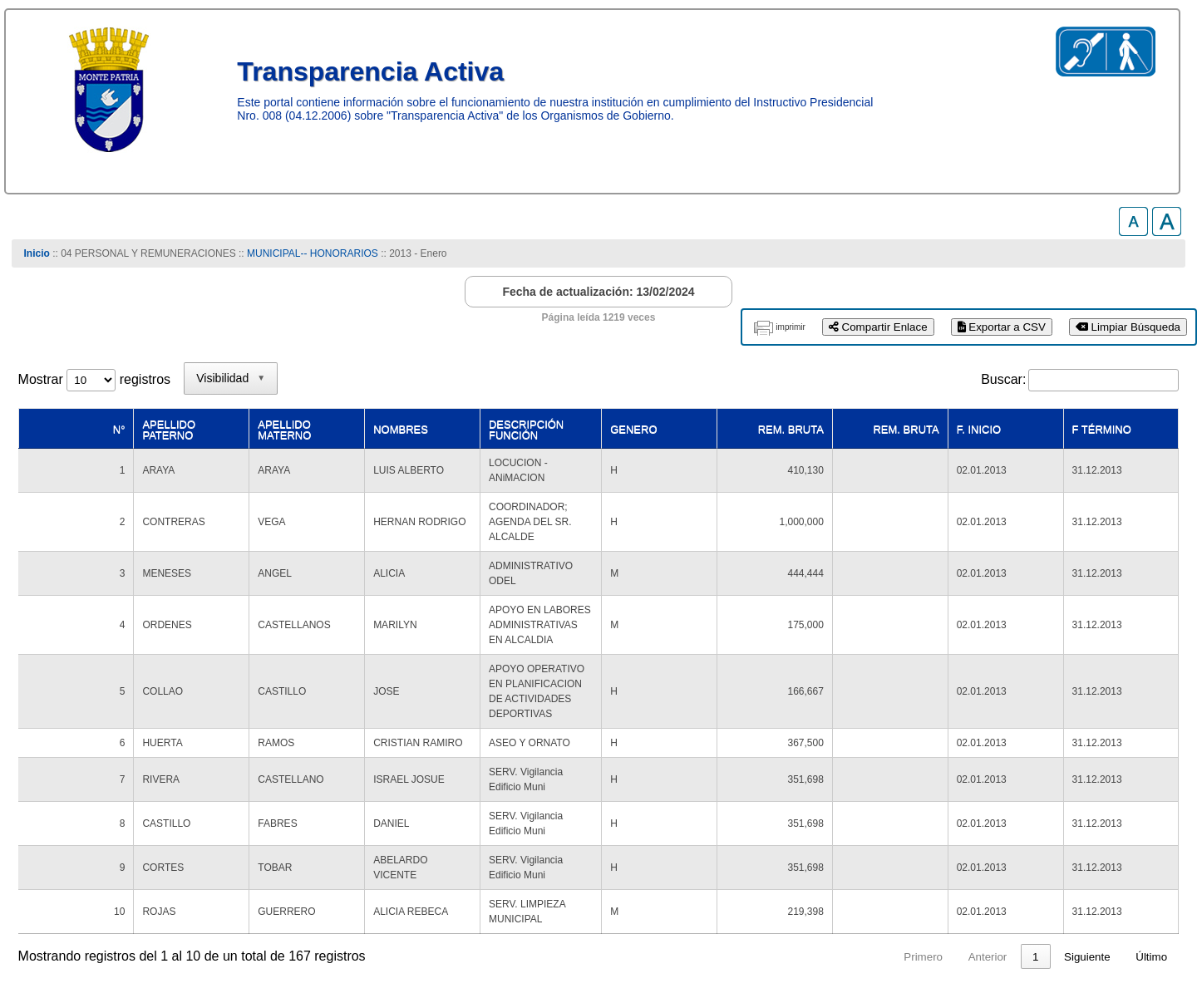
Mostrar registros (94, 379)
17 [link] (1033, 762)
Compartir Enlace (878, 327)
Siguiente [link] (1087, 762)
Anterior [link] (783, 762)
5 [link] (958, 762)
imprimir (790, 327)
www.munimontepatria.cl (88, 926)
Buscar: (1003, 379)
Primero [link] (719, 762)
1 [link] (831, 762)
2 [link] (862, 762)
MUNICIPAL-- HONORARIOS (312, 253)
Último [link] (1151, 762)
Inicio (37, 253)
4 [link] (926, 762)
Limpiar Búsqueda (1128, 327)
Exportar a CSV (1002, 327)
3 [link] (894, 762)
